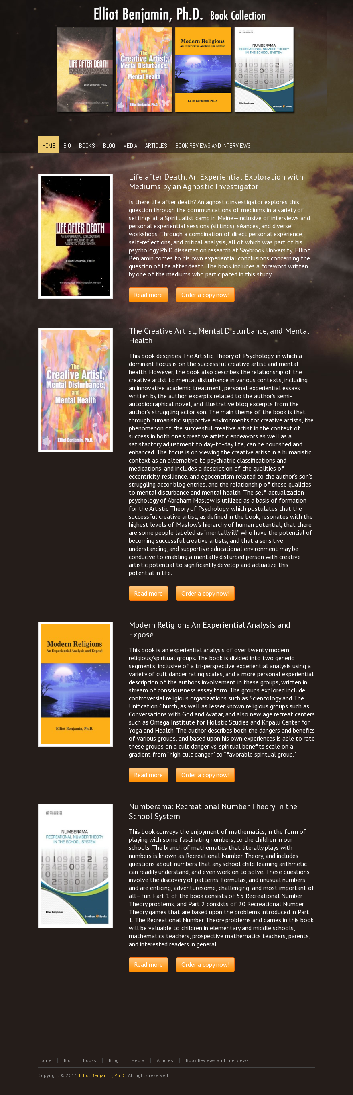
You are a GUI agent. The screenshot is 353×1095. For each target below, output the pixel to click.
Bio (67, 1060)
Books (89, 1060)
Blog (114, 1060)
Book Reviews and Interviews (217, 1060)
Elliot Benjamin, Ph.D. (102, 1075)
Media (137, 1060)
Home (44, 1060)
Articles (165, 1060)
